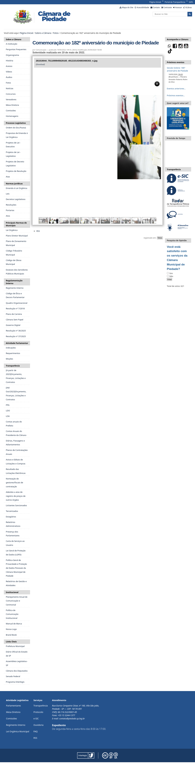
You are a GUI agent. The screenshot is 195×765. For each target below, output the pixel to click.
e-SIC (36, 718)
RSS (38, 231)
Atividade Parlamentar (17, 343)
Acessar (178, 7)
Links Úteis (11, 641)
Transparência (13, 365)
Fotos (56, 33)
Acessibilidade (143, 7)
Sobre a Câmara (43, 33)
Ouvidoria (38, 724)
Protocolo (38, 712)
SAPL (191, 2)
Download (40, 64)
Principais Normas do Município (16, 224)
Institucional (12, 592)
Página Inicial (155, 2)
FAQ (35, 731)
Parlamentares (13, 705)
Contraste (167, 7)
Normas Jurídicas (14, 183)
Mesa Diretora (13, 712)
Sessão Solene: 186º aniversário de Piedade (177, 69)
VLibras (188, 7)
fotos (160, 238)
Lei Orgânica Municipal (17, 731)
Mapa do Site (127, 7)
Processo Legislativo (16, 123)
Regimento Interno (15, 724)
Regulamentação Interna (14, 282)
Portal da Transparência (175, 2)
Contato (156, 7)
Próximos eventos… (176, 95)
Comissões (11, 718)
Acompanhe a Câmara (177, 39)
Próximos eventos (175, 62)
